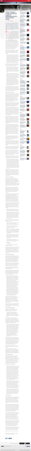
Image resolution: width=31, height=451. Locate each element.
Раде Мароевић (22, 66)
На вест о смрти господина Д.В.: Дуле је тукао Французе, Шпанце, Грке (23, 139)
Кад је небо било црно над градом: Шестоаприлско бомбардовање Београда (23, 85)
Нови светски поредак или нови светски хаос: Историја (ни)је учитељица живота (23, 13)
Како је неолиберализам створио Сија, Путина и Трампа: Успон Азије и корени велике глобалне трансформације (23, 20)
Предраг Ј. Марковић (23, 90)
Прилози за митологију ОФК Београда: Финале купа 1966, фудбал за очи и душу (23, 142)
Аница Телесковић (23, 26)
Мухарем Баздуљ (23, 140)
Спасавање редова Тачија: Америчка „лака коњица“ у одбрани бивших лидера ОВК (23, 65)
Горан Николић (22, 14)
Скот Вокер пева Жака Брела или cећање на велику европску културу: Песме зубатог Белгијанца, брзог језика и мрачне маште (23, 115)
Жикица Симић (22, 117)
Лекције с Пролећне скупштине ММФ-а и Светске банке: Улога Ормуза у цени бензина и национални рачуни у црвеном (23, 48)
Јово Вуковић (22, 133)
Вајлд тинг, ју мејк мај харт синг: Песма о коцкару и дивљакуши (23, 122)
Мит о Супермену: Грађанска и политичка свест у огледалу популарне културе (23, 159)
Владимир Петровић (23, 94)
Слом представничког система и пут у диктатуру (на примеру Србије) (23, 76)
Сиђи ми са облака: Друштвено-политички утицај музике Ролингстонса (23, 110)
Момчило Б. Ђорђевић (23, 43)
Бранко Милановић (23, 22)
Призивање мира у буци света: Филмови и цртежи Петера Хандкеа (22, 155)
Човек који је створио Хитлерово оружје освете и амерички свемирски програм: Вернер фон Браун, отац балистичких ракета (23, 81)
